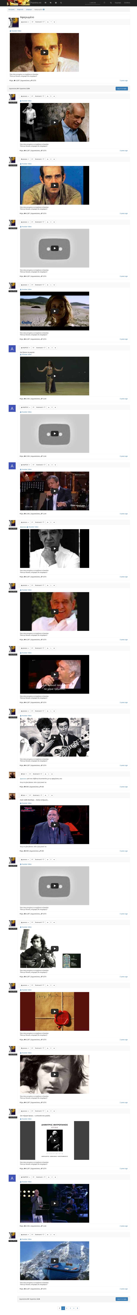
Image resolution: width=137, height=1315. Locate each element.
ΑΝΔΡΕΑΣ (25, 347)
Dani (23, 774)
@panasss (23, 527)
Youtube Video (15, 31)
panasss (25, 22)
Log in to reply (122, 88)
